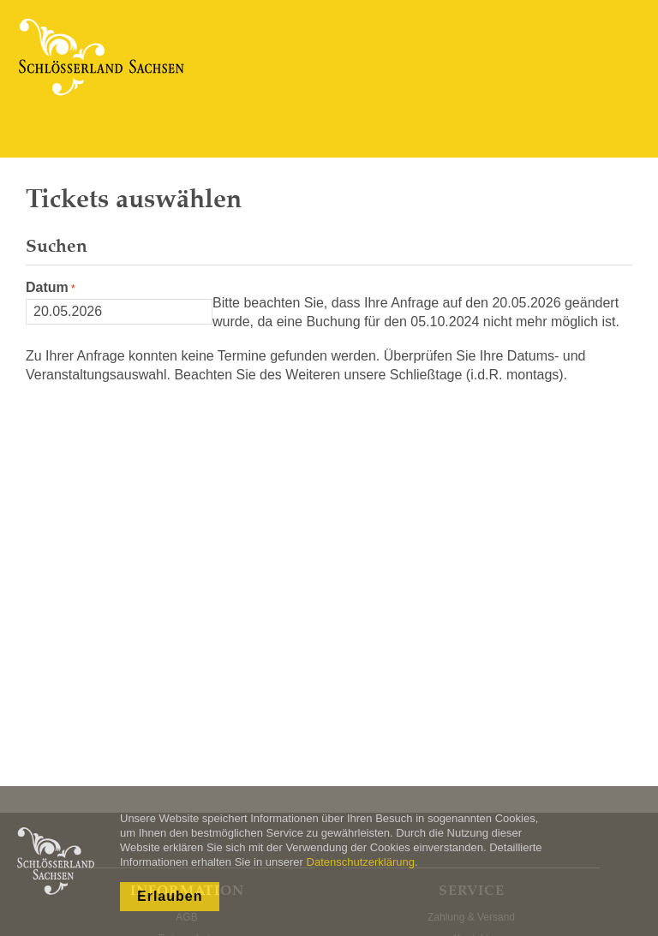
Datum (47, 287)
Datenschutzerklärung (361, 862)
